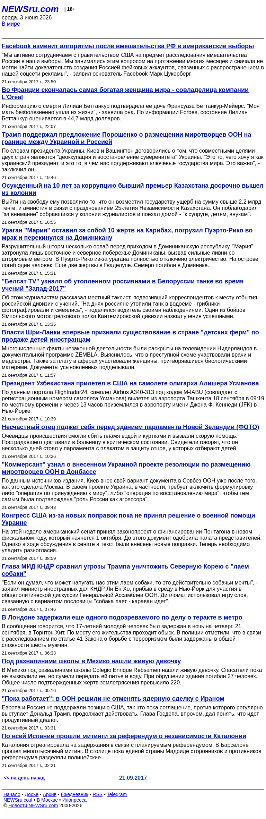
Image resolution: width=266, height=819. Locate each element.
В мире (11, 24)
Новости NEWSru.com (33, 805)
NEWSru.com (30, 9)
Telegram (117, 794)
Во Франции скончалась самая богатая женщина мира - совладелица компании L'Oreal (125, 93)
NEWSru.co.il (17, 800)
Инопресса (74, 800)
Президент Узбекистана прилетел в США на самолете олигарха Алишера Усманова (130, 383)
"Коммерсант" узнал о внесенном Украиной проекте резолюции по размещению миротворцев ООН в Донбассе (126, 468)
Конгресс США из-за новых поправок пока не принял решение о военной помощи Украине (128, 519)
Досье (31, 794)
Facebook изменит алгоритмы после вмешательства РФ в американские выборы (128, 46)
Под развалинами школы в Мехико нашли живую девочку (91, 661)
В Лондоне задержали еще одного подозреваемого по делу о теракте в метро (122, 617)
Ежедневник (74, 794)
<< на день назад (24, 777)
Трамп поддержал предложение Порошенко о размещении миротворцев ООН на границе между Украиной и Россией (126, 138)
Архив (49, 794)
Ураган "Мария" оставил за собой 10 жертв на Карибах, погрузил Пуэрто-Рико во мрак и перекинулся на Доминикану (127, 234)
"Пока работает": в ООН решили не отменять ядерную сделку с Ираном (113, 698)
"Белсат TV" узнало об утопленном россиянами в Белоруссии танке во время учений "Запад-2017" (122, 285)
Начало (11, 794)
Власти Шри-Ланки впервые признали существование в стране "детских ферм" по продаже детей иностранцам (130, 336)
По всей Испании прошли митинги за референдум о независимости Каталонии (124, 736)
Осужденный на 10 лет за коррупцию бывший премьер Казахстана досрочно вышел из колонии (133, 189)
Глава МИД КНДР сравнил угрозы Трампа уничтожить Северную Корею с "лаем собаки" (125, 570)
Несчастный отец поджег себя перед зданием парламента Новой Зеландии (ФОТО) (130, 427)
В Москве (47, 800)
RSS (97, 794)
